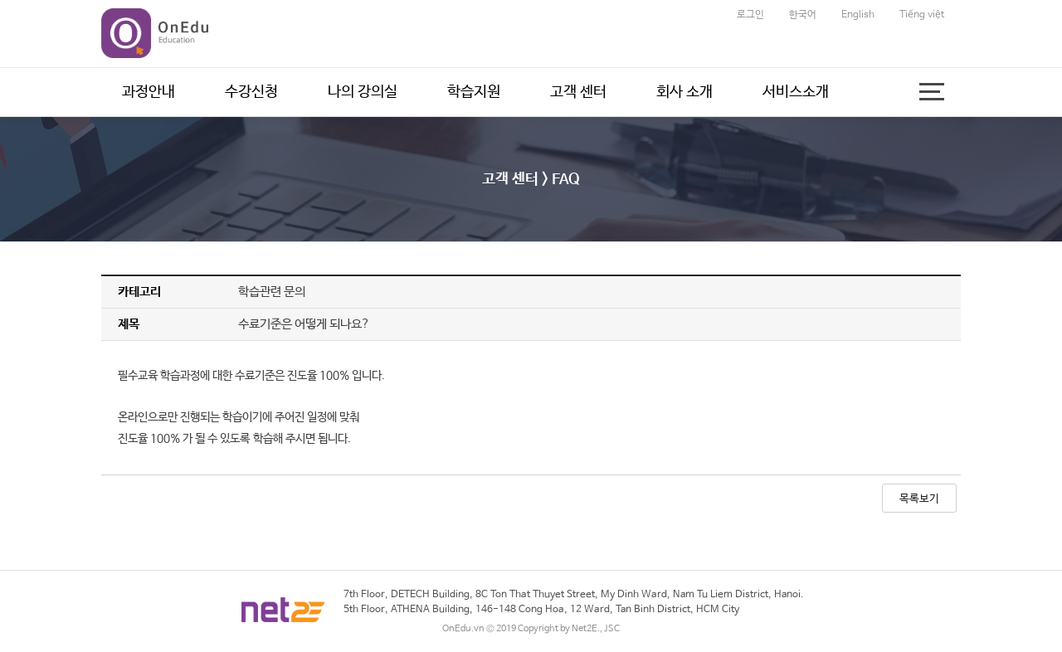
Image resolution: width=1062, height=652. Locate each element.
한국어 (802, 15)
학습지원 (473, 92)
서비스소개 (795, 92)
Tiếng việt (921, 15)
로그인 (750, 15)
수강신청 (251, 92)
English (857, 15)
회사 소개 (684, 92)
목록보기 (919, 499)
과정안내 (148, 92)
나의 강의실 (362, 92)
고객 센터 (578, 92)
